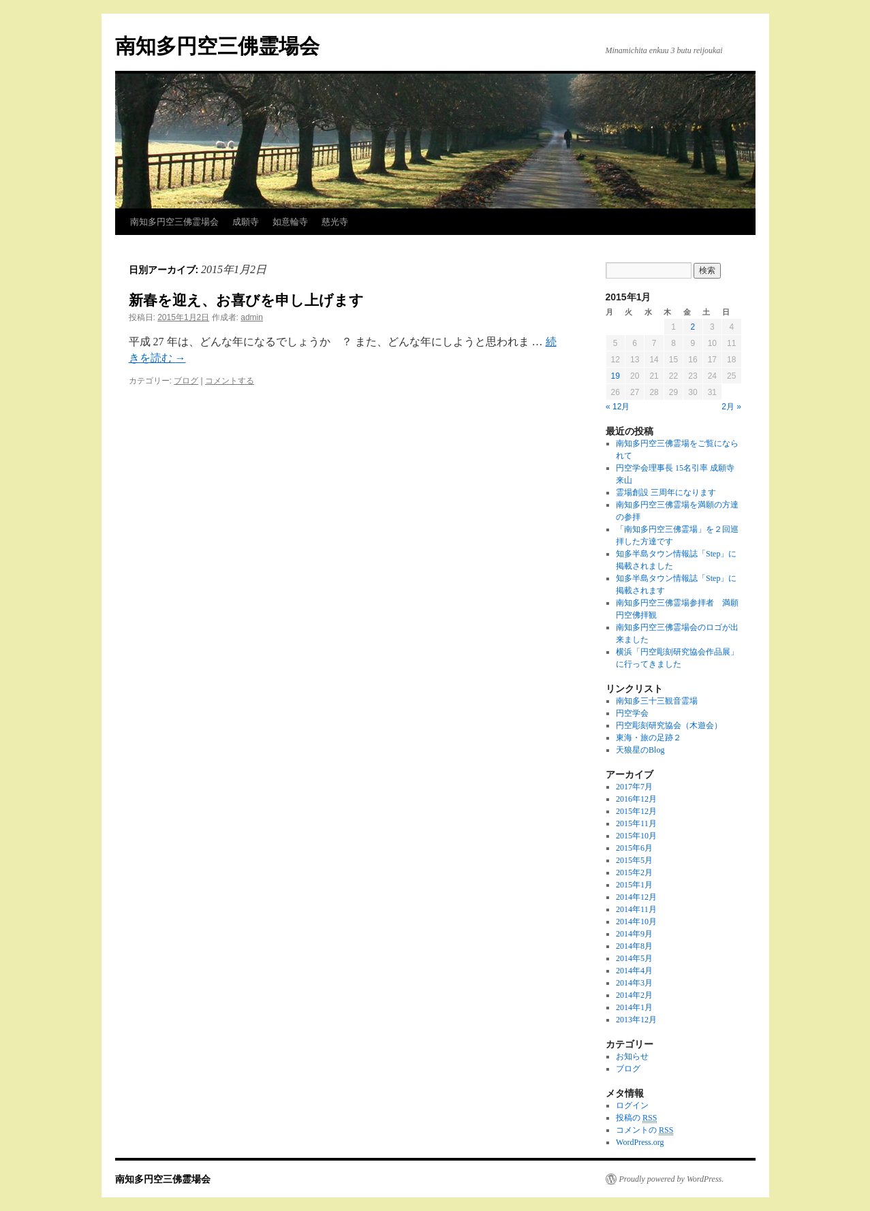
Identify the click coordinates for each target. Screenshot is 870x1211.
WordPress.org (640, 1142)
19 (615, 376)
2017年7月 (634, 786)
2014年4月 (634, 970)
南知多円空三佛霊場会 (217, 46)
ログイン (632, 1105)
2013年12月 (636, 1019)
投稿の (636, 1118)
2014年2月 (634, 995)
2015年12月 (636, 811)
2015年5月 (634, 860)
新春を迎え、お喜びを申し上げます (246, 300)
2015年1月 (634, 885)
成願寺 (245, 222)
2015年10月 (636, 835)
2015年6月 (634, 848)
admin (251, 317)
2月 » (731, 406)
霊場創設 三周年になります (666, 492)
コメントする (229, 381)
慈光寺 (335, 222)
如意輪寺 (290, 222)
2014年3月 (634, 983)
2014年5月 (634, 958)
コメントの (644, 1130)
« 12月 (618, 406)
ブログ (186, 381)
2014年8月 (634, 946)
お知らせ (632, 1056)
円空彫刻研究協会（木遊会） (669, 725)
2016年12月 (636, 799)
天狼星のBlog (640, 750)
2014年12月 (636, 897)
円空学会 (632, 713)
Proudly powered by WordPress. (671, 1179)
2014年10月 (636, 921)
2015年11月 (636, 823)
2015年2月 (634, 872)
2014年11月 (636, 909)
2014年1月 (634, 1007)
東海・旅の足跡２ (648, 737)
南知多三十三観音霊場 (657, 701)
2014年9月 (634, 934)
